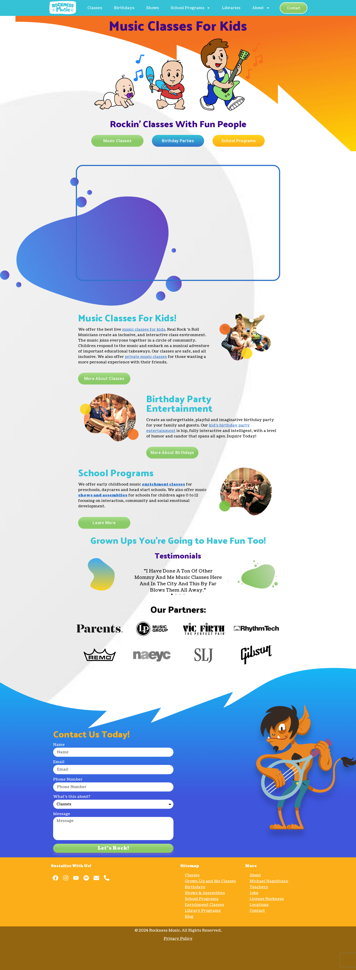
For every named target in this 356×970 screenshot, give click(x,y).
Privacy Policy (178, 938)
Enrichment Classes (204, 904)
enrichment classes (163, 484)
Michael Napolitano (269, 881)
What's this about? (71, 797)
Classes (94, 7)
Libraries (231, 7)
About (261, 8)
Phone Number (68, 780)
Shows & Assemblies (205, 893)
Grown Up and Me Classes (210, 881)
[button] (172, 594)
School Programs (190, 8)
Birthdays (124, 7)
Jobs (254, 893)
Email (58, 762)
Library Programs (203, 910)
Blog (189, 916)
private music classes (146, 356)
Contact (257, 910)
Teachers (259, 887)
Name (59, 745)
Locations (259, 904)
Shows (152, 7)
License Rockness (267, 898)
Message (61, 814)
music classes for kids (143, 329)
